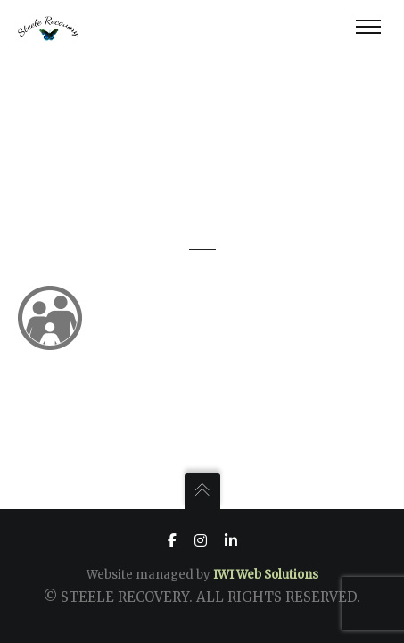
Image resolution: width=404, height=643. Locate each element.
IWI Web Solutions (265, 574)
